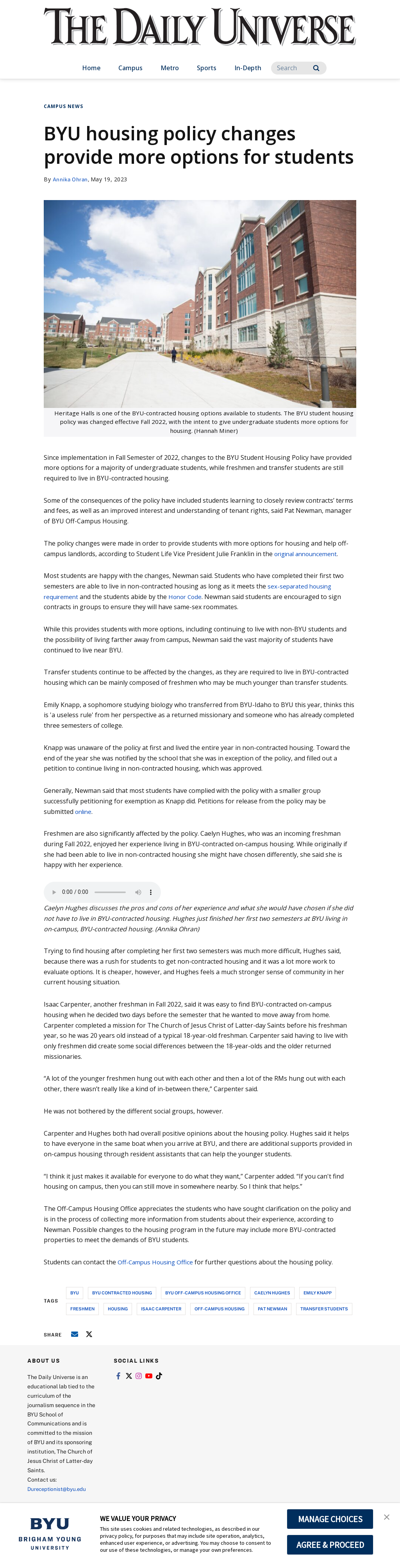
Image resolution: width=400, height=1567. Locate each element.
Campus (130, 68)
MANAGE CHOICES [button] (330, 1519)
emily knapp (318, 1292)
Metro (170, 68)
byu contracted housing (122, 1292)
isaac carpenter (161, 1308)
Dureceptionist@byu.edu (58, 1488)
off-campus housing (220, 1308)
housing (118, 1308)
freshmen (82, 1308)
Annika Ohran (71, 179)
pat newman (272, 1308)
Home (91, 68)
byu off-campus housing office (203, 1292)
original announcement (308, 553)
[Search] (299, 68)
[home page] (200, 35)
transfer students (324, 1308)
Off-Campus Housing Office (157, 1262)
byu (74, 1292)
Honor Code (188, 596)
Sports (206, 68)
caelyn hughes (272, 1292)
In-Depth (247, 68)
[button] (387, 1517)
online (84, 811)
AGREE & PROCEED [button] (330, 1544)
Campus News (63, 106)
